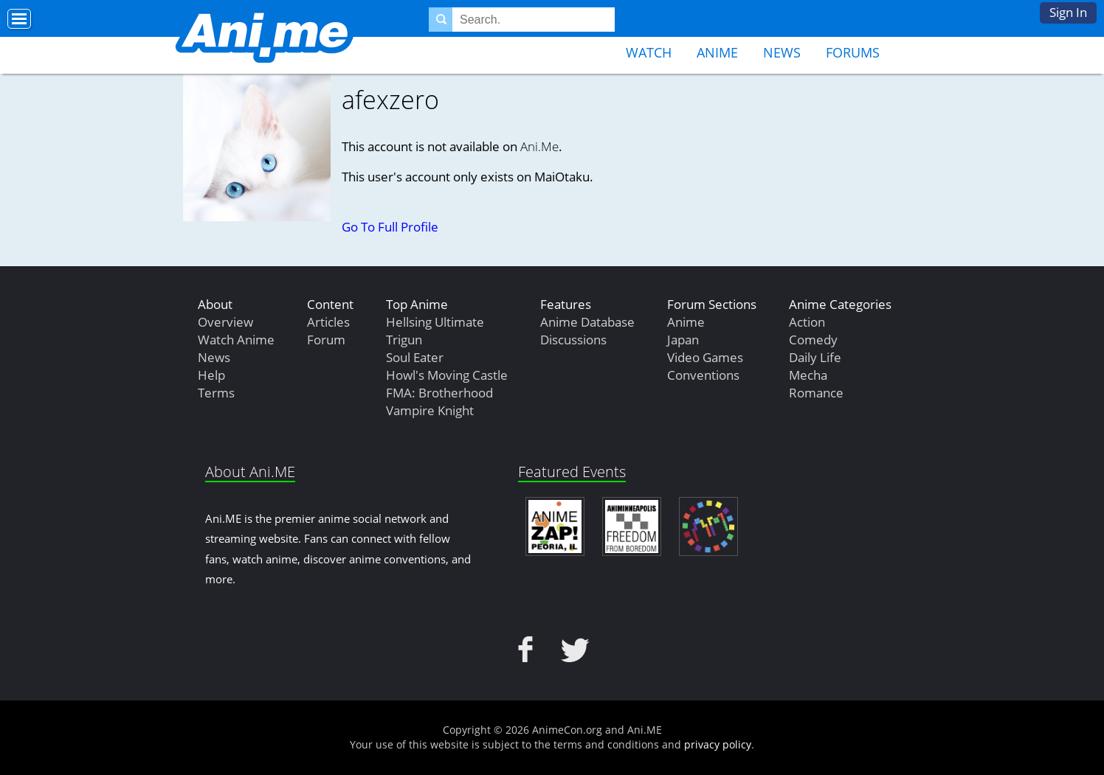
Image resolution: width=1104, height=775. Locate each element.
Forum (326, 339)
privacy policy (717, 744)
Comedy (813, 339)
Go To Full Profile (390, 226)
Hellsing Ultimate (435, 321)
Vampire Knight (430, 410)
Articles (328, 321)
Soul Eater (415, 357)
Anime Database (587, 321)
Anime (717, 52)
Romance (816, 392)
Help (211, 374)
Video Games (705, 357)
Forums (853, 52)
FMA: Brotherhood (439, 392)
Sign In (1068, 12)
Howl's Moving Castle (447, 374)
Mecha (808, 374)
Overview (225, 321)
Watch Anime (236, 339)
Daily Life (815, 357)
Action (807, 321)
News (782, 52)
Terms (216, 392)
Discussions (573, 339)
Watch (649, 52)
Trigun (404, 339)
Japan (683, 339)
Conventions (703, 374)
